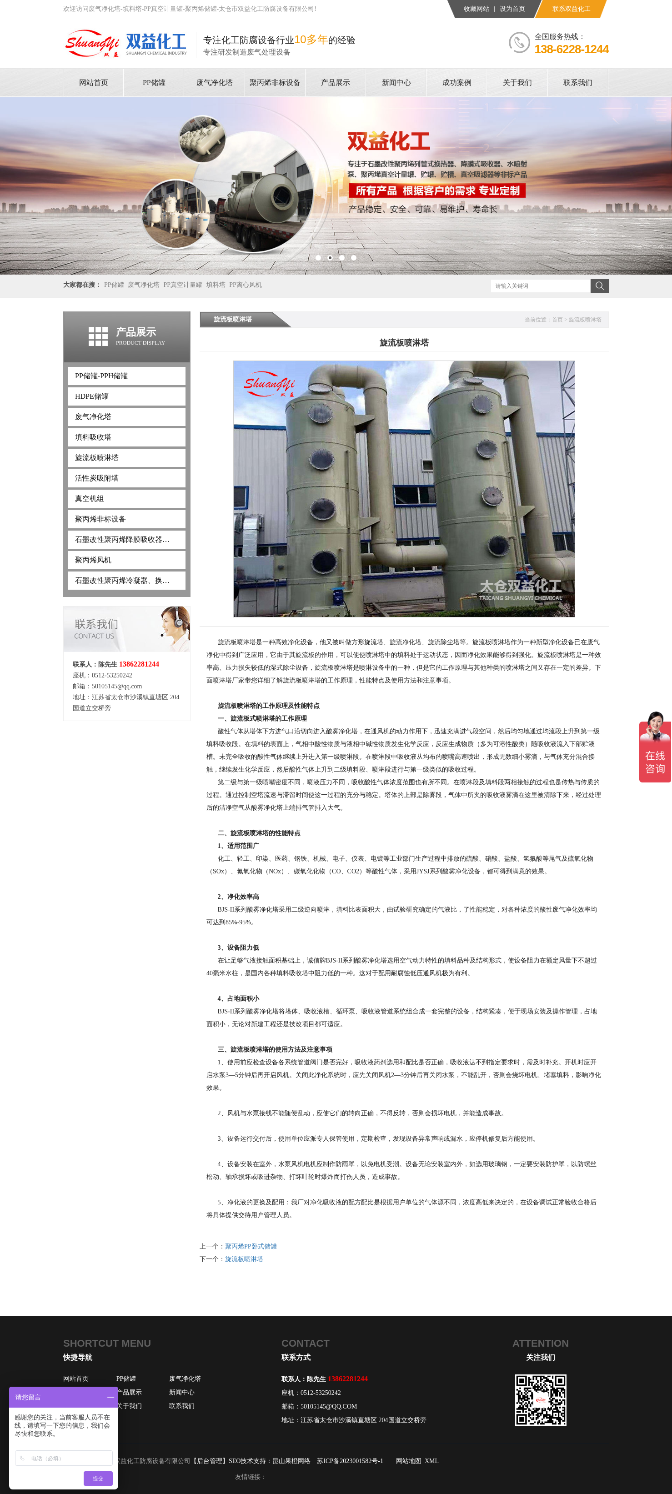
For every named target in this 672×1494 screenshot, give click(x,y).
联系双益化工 (571, 8)
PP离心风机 (245, 284)
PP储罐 (114, 284)
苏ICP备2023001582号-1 (350, 1461)
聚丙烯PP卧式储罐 (251, 1246)
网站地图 (408, 1461)
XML (432, 1461)
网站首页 (76, 1378)
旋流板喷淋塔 (585, 319)
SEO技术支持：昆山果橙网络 (270, 1461)
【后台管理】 (210, 1461)
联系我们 (182, 1406)
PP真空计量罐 (183, 284)
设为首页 (512, 8)
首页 (557, 319)
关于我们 (129, 1406)
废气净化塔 (144, 284)
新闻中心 (182, 1392)
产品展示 (129, 1392)
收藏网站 (476, 8)
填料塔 (216, 284)
